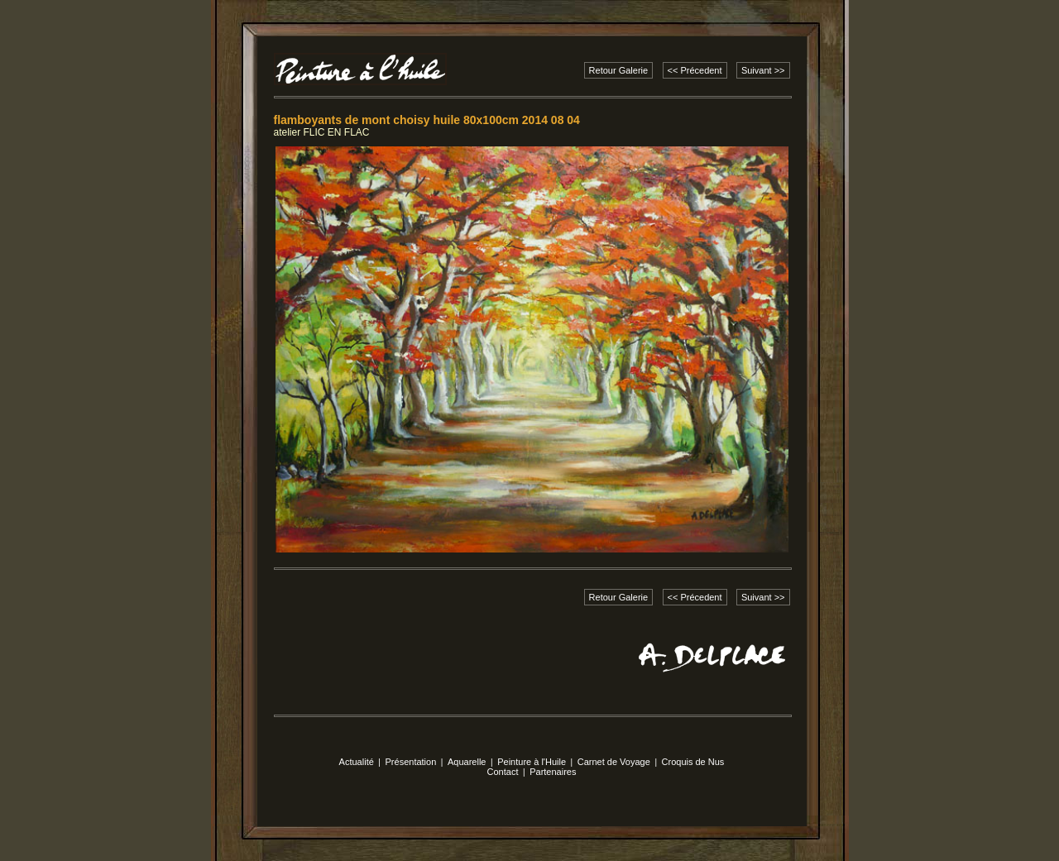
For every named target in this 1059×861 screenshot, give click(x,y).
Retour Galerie (619, 70)
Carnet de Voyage (613, 762)
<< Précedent (695, 70)
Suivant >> (763, 70)
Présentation (411, 762)
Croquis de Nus (693, 762)
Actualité (356, 762)
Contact (503, 772)
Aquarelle (467, 762)
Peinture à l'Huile (531, 762)
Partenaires (553, 772)
